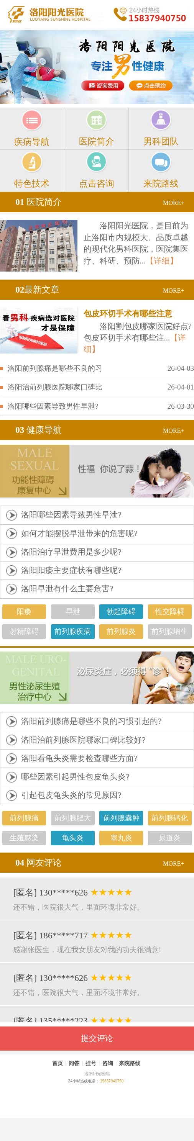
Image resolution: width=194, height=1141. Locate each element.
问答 (74, 1063)
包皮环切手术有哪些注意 (128, 313)
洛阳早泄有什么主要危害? (67, 588)
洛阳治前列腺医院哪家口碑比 (55, 387)
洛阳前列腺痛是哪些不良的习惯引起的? (91, 721)
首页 (57, 1063)
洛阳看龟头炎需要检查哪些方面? (79, 758)
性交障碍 (169, 611)
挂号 (90, 1063)
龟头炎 (73, 838)
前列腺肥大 (72, 818)
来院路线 (129, 1063)
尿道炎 (170, 838)
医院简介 (38, 202)
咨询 (107, 1063)
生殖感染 (24, 838)
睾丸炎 (121, 838)
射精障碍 (24, 631)
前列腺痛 (24, 818)
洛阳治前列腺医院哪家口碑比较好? (83, 740)
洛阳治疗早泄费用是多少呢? (71, 552)
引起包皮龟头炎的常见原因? (71, 795)
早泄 (73, 611)
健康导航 (38, 430)
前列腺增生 (169, 631)
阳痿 (24, 611)
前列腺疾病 (72, 631)
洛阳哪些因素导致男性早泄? (53, 406)
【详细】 (162, 260)
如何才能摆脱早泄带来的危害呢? (79, 533)
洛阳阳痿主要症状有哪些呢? (71, 570)
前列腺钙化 (169, 818)
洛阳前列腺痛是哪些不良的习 (55, 368)
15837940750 (111, 1081)
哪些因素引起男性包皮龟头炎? (75, 776)
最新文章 (37, 290)
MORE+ (173, 203)
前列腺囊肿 (121, 818)
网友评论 (38, 863)
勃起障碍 (121, 611)
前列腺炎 (121, 631)
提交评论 (97, 1038)
